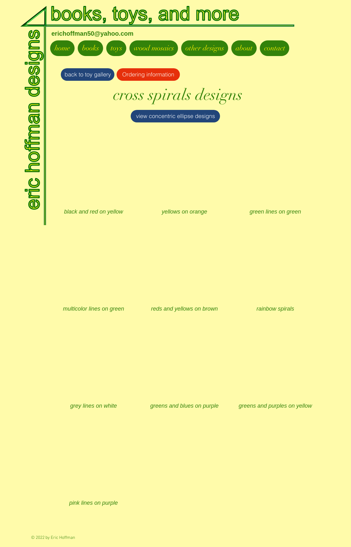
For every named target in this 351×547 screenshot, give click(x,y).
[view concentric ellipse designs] (175, 116)
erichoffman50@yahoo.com (92, 33)
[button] (94, 179)
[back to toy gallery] (87, 74)
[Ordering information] (148, 74)
